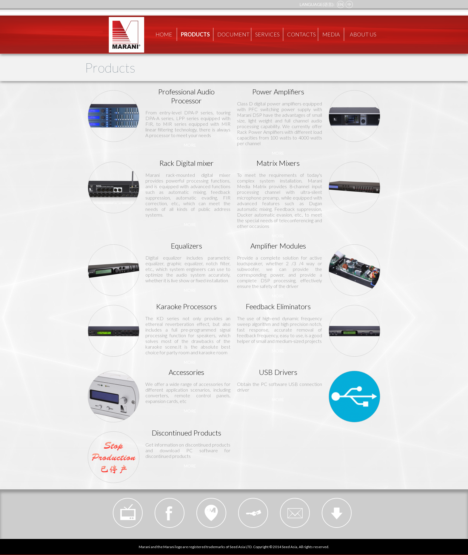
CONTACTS (301, 34)
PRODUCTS (195, 34)
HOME (164, 34)
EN (340, 4)
